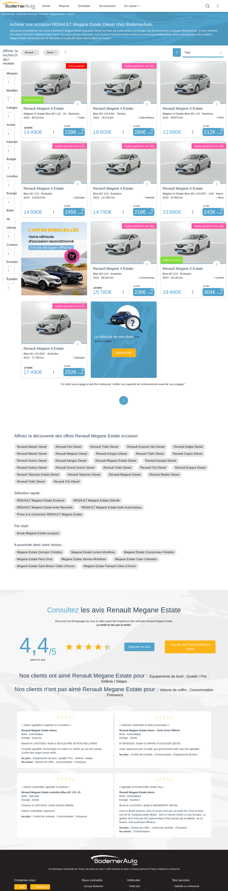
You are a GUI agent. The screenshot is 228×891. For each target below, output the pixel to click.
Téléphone (40, 850)
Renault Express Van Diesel (146, 410)
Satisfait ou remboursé (186, 850)
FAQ (86, 871)
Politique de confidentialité (173, 882)
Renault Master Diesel (32, 410)
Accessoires (120, 6)
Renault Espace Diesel (190, 431)
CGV (191, 882)
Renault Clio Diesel (68, 410)
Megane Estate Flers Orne (34, 523)
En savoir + (144, 6)
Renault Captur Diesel (187, 417)
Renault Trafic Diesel (104, 410)
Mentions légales (139, 882)
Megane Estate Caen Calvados (136, 523)
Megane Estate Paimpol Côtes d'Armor (110, 530)
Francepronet (49, 882)
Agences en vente (184, 871)
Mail (20, 850)
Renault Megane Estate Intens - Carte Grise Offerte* (149, 694)
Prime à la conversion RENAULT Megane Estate (49, 478)
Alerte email (145, 325)
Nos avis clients (24, 857)
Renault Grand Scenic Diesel (75, 431)
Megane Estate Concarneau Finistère (149, 516)
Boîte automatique (139, 855)
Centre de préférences (116, 882)
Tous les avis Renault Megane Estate (190, 611)
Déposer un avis (139, 610)
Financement (91, 861)
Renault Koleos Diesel (32, 431)
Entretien (97, 6)
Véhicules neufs (138, 866)
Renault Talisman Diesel (84, 438)
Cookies (154, 882)
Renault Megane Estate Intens (39, 694)
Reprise (76, 6)
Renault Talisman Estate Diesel (38, 438)
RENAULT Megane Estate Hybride (96, 464)
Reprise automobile (185, 855)
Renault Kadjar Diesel (188, 410)
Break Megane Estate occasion (38, 497)
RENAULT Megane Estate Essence (40, 464)
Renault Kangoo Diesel (111, 417)
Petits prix (134, 850)
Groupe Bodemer (93, 850)
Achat (58, 6)
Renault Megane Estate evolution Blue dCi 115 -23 (50, 756)
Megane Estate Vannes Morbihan (83, 523)
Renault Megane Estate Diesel (115, 424)
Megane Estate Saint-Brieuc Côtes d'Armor (46, 530)
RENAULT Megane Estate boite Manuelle (44, 471)
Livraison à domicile (185, 861)
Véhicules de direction (141, 861)
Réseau (88, 855)
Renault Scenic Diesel (31, 424)
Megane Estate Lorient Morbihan (93, 516)
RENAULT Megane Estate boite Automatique (111, 471)
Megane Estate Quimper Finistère (39, 516)
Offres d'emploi (92, 866)
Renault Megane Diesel (71, 417)
